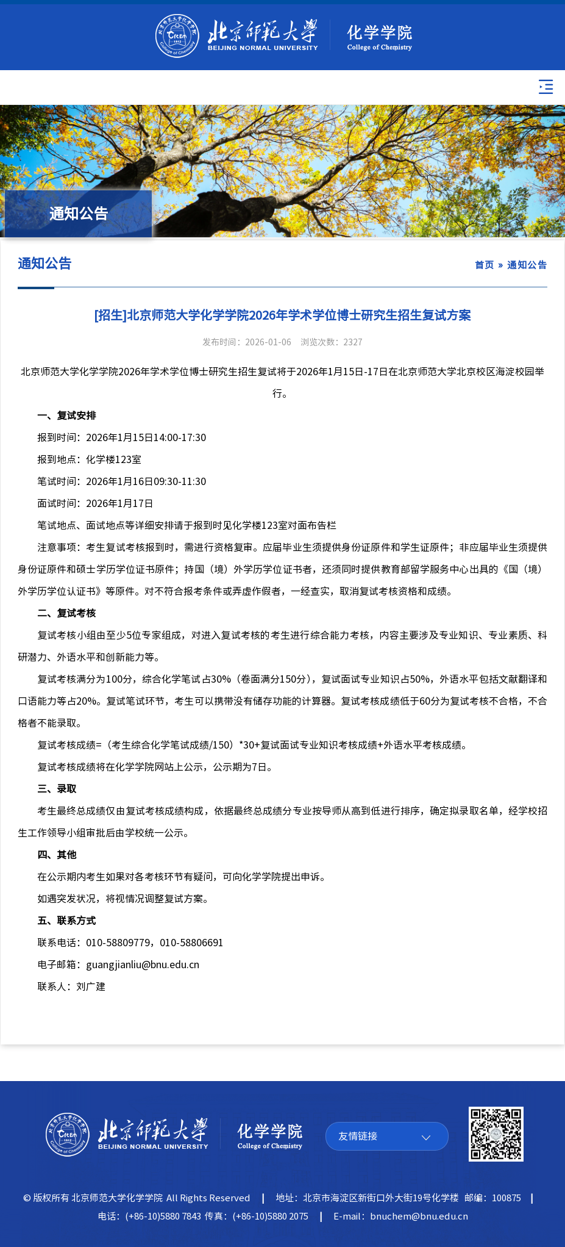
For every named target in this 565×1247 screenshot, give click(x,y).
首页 (485, 265)
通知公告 (527, 265)
